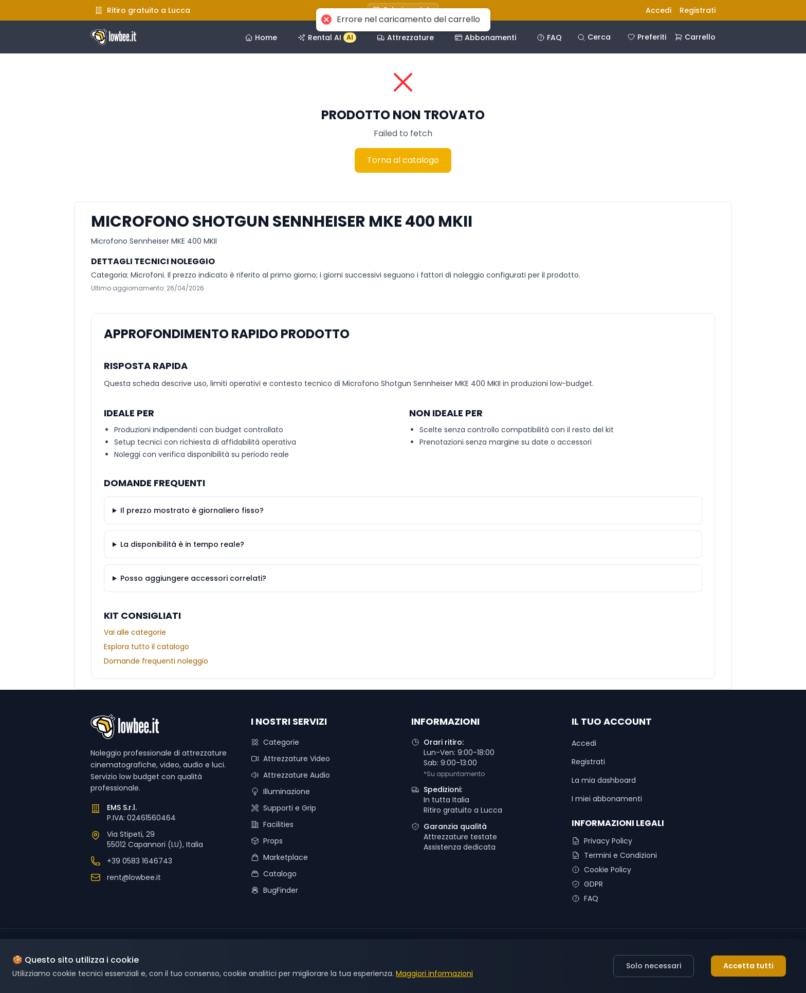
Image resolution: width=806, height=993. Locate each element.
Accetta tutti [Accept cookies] (748, 966)
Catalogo (274, 874)
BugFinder (274, 890)
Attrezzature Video (290, 758)
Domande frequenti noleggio (156, 661)
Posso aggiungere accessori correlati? (193, 578)
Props (267, 841)
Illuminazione (280, 791)
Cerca (594, 37)
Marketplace (279, 857)
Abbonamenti (485, 37)
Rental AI (327, 37)
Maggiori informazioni (434, 973)
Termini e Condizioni (614, 855)
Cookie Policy (601, 870)
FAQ (549, 37)
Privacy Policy (602, 841)
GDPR (587, 884)
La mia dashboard (604, 780)
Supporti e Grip (283, 808)
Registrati (698, 10)
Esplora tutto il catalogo (146, 646)
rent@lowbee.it (134, 877)
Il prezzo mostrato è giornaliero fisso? (192, 510)
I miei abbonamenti (607, 799)
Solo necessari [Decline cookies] (653, 966)
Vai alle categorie (135, 632)
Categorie (275, 742)
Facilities (272, 824)
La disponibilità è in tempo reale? (182, 544)
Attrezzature (405, 37)
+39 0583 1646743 (139, 861)
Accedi (658, 10)
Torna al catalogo (403, 160)
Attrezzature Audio (290, 775)
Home (261, 37)
